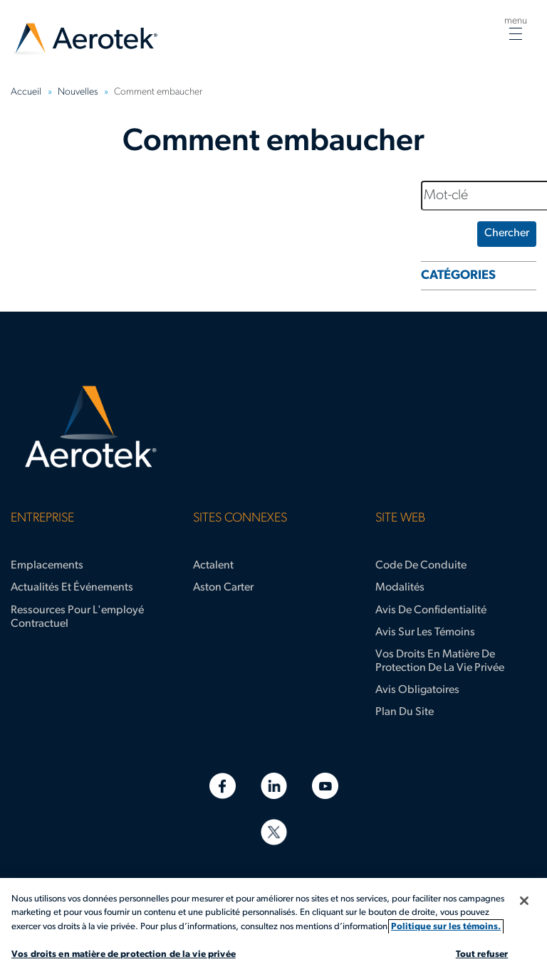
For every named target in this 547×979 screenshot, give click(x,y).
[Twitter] (274, 832)
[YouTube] (325, 786)
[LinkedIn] (274, 786)
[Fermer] (524, 900)
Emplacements (47, 565)
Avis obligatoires (417, 690)
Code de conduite (421, 565)
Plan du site (404, 712)
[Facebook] (222, 786)
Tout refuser (482, 954)
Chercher (506, 233)
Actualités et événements (72, 587)
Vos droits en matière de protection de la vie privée (439, 661)
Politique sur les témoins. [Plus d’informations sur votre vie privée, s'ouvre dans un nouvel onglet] (446, 926)
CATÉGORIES (458, 275)
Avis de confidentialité (430, 610)
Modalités (399, 587)
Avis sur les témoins (425, 632)
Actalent (213, 565)
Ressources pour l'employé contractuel (77, 617)
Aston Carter (223, 587)
